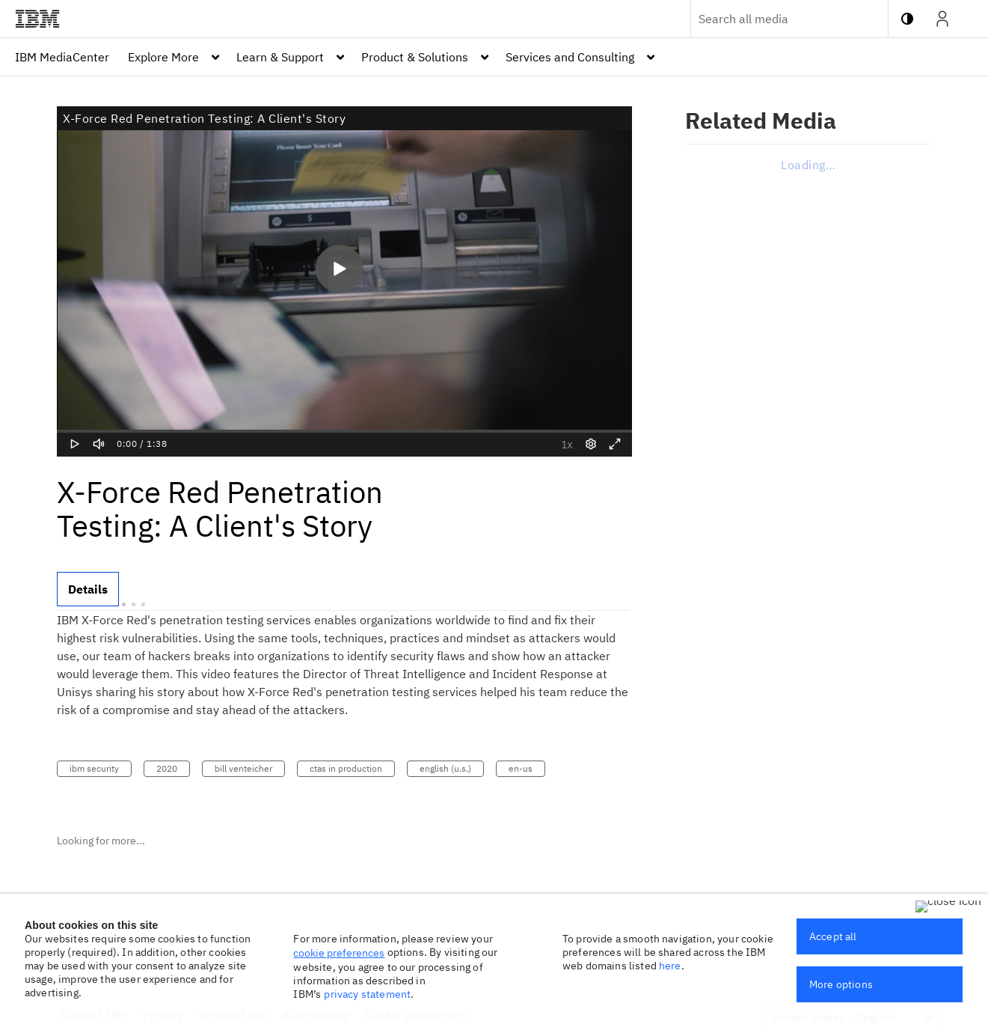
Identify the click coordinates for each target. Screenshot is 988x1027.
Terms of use (232, 1014)
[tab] (88, 589)
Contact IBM (94, 1014)
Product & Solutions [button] (414, 56)
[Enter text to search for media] (773, 18)
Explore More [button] (163, 56)
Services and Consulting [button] (570, 56)
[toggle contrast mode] (907, 18)
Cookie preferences (416, 1014)
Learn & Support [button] (280, 56)
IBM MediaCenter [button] (62, 56)
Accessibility (315, 1014)
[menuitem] (62, 57)
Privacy (162, 1014)
